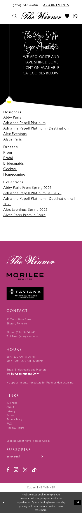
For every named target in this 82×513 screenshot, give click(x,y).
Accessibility (14, 419)
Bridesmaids (13, 163)
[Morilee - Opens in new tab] (41, 276)
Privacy (11, 411)
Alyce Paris (12, 139)
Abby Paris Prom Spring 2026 (27, 187)
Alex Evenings (15, 134)
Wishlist (12, 402)
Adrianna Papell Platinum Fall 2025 (32, 193)
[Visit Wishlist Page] (67, 16)
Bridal (8, 158)
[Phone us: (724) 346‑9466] (25, 5)
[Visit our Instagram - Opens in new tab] (16, 469)
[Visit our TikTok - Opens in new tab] (34, 470)
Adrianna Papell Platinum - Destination (35, 128)
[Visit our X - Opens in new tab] (25, 469)
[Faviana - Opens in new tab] (41, 293)
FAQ (9, 423)
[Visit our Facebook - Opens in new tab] (8, 469)
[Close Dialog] (4, 502)
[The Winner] (41, 15)
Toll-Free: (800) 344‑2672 (22, 336)
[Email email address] (26, 457)
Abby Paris (12, 117)
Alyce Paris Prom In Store (24, 215)
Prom (7, 152)
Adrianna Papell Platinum (24, 123)
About (10, 407)
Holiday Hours (15, 427)
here (43, 510)
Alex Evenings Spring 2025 (25, 209)
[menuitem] (25, 5)
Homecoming (14, 174)
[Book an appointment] (56, 5)
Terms (10, 415)
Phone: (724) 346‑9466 (21, 332)
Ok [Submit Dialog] (78, 502)
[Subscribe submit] (42, 457)
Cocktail (10, 169)
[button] (7, 16)
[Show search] (15, 16)
